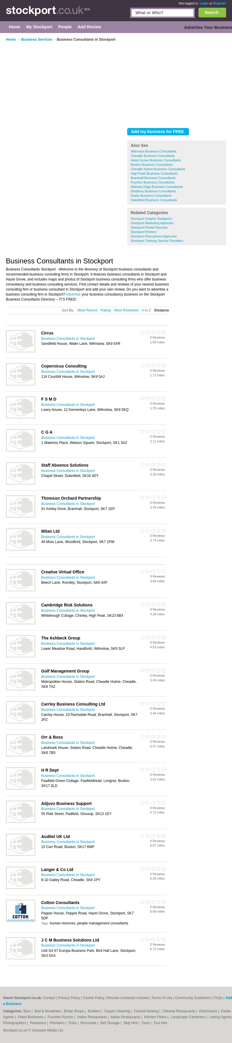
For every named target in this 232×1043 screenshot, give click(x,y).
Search (212, 12)
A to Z (146, 310)
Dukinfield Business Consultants (154, 200)
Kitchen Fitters (156, 1017)
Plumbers (58, 1023)
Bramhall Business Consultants (153, 178)
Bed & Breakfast (47, 1011)
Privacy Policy (69, 998)
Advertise (73, 294)
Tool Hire (160, 1023)
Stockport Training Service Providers (157, 240)
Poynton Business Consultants (153, 182)
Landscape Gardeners (188, 1017)
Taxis (146, 1023)
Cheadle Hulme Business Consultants (158, 169)
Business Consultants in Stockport (68, 339)
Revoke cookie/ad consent (128, 998)
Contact (49, 998)
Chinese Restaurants (179, 1011)
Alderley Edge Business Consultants (157, 186)
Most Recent (87, 310)
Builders (95, 1011)
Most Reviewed (126, 310)
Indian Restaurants (92, 1017)
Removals (88, 1023)
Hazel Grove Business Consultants (156, 160)
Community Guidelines (193, 998)
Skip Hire (131, 1023)
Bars (27, 1011)
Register (219, 3)
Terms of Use (162, 998)
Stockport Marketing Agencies (152, 223)
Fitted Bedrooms (31, 1017)
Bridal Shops (74, 1011)
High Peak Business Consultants (154, 173)
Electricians (208, 1011)
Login (204, 3)
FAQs (218, 998)
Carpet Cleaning (118, 1011)
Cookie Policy (94, 998)
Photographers (15, 1023)
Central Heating (147, 1011)
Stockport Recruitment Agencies (154, 236)
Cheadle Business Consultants (153, 156)
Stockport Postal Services (149, 227)
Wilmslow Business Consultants (153, 151)
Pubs (73, 1023)
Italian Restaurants (126, 1017)
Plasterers (38, 1023)
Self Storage (110, 1023)
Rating (106, 310)
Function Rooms (61, 1017)
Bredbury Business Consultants (153, 191)
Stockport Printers (143, 232)
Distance (161, 310)
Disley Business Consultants (151, 195)
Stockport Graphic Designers (151, 218)
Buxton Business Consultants (152, 164)
